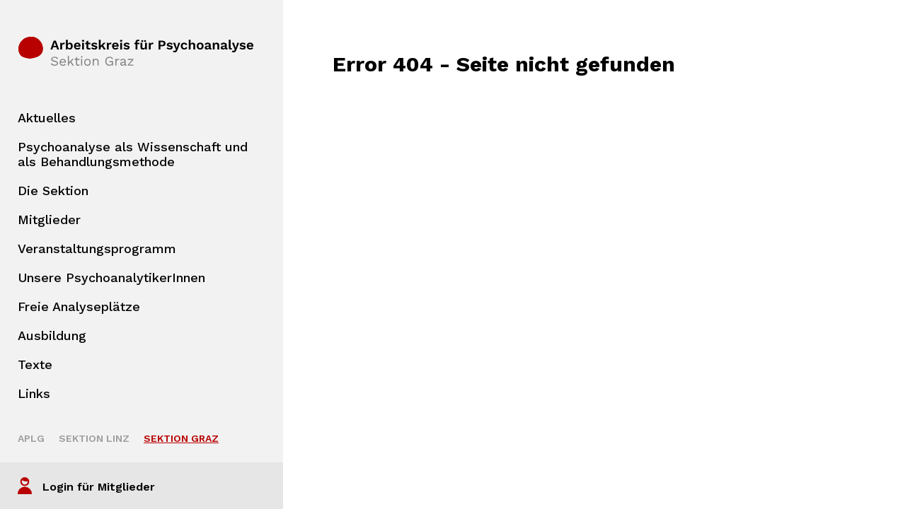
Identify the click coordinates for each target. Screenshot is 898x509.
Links (34, 393)
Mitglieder (49, 219)
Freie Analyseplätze (79, 306)
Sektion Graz (181, 438)
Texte (35, 364)
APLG (31, 438)
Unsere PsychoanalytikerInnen (111, 277)
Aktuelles (47, 117)
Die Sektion (53, 190)
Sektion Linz (94, 438)
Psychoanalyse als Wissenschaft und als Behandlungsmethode (133, 154)
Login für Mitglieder (98, 486)
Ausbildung (52, 335)
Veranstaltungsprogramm (97, 248)
